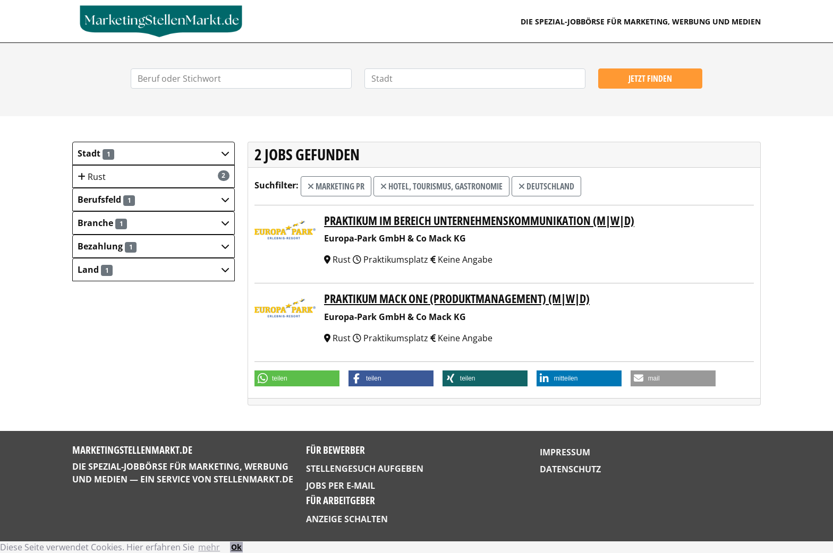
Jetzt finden (650, 78)
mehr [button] (209, 547)
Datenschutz (570, 469)
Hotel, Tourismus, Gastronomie (441, 186)
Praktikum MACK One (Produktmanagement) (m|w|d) (457, 298)
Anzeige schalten (347, 519)
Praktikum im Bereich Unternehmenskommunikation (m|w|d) (479, 220)
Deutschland (546, 186)
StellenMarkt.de (253, 479)
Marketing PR (336, 186)
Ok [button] (236, 547)
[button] (153, 153)
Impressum (565, 452)
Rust (154, 176)
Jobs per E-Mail (340, 485)
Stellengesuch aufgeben (364, 468)
